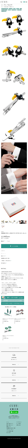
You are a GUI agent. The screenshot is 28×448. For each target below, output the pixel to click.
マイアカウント (19, 422)
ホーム (2, 4)
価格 (4, 4)
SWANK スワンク (12, 6)
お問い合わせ (18, 425)
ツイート (3, 250)
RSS (7, 432)
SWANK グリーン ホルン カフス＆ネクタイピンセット (8, 336)
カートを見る (18, 423)
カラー (14, 8)
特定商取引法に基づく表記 (5, 258)
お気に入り (3, 253)
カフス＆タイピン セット (5, 8)
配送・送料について (10, 425)
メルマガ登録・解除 (10, 431)
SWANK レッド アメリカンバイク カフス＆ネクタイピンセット (19, 319)
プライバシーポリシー (10, 429)
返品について (3, 255)
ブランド (5, 5)
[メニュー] (26, 2)
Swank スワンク (10, 5)
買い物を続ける (3, 263)
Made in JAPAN (6, 6)
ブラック (18, 8)
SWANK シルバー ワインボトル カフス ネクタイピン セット (8, 319)
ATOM (9, 432)
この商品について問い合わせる (6, 260)
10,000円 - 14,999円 (9, 4)
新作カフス (10, 8)
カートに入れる (14, 246)
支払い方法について (10, 423)
